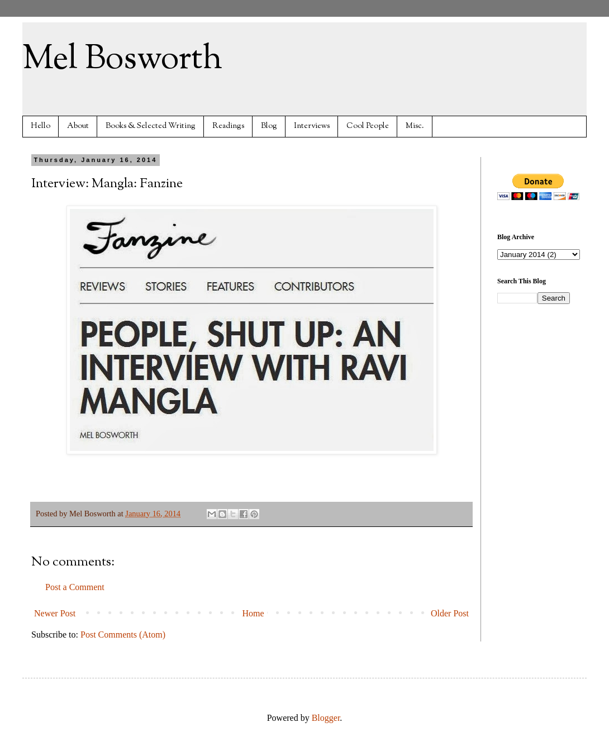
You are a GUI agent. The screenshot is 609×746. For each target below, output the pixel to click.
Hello (40, 126)
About (78, 126)
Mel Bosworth (122, 59)
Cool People (367, 126)
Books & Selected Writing (151, 126)
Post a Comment (74, 587)
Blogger (326, 718)
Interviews (312, 126)
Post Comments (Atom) (122, 634)
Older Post (450, 613)
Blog (269, 126)
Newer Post (54, 613)
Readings (228, 126)
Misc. (415, 126)
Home (253, 613)
